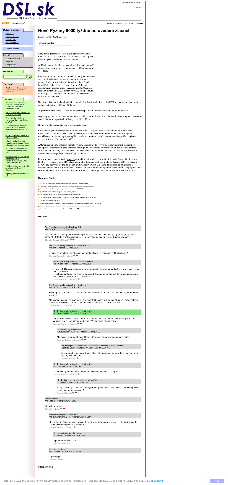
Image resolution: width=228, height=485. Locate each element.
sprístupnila (82, 147)
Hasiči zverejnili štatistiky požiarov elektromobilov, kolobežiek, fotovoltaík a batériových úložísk (15, 106)
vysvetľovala (106, 144)
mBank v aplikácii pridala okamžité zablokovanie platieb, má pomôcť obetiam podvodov (17, 143)
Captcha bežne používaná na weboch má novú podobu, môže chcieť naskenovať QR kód (16, 129)
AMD (48, 37)
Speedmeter (10, 59)
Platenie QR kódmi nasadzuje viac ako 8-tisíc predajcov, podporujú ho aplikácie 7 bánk (67, 186)
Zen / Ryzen (57, 37)
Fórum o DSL (11, 39)
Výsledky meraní (12, 42)
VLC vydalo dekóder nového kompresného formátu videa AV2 (17, 151)
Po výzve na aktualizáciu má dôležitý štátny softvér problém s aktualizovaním (64, 183)
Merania (17, 59)
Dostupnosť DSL (12, 36)
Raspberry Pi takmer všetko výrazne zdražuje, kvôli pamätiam (16, 90)
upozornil (89, 68)
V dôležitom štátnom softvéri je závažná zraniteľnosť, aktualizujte (18, 168)
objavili (71, 159)
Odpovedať (48, 240)
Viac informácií (154, 481)
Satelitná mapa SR (13, 49)
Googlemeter (10, 65)
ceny (65, 37)
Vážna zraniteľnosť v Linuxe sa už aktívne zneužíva (18, 113)
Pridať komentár (45, 467)
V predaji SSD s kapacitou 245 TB (17, 175)
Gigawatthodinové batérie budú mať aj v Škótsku (17, 136)
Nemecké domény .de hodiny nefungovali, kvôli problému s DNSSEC (61, 189)
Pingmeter (9, 62)
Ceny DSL (10, 33)
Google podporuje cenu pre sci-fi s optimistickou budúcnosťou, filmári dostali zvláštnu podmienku (17, 159)
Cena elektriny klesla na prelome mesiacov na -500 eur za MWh (17, 120)
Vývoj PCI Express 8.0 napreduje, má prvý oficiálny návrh (58, 192)
